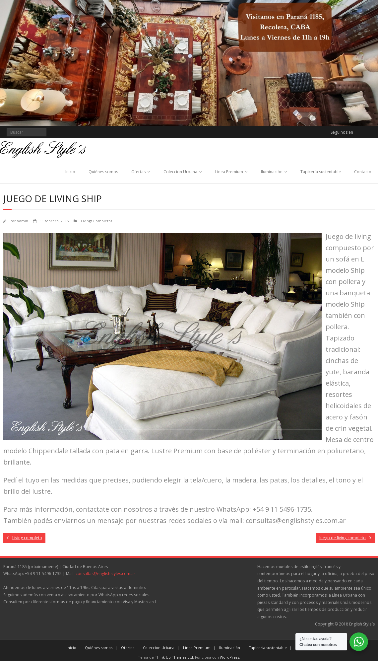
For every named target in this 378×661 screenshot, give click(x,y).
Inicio (70, 172)
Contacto (362, 172)
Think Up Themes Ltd (174, 657)
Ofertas (138, 172)
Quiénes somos (103, 172)
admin (22, 220)
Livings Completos (96, 220)
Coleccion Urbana (180, 172)
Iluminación (272, 172)
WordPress (229, 657)
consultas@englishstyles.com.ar (105, 573)
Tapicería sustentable (320, 172)
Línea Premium (229, 172)
